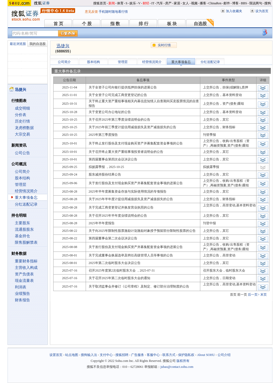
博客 (235, 3)
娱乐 (132, 3)
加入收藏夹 (234, 11)
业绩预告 (22, 294)
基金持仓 (22, 236)
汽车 (159, 3)
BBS (244, 3)
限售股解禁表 (26, 242)
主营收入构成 (26, 268)
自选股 (200, 23)
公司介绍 (224, 355)
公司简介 (22, 172)
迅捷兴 (62, 46)
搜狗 (267, 3)
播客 (203, 3)
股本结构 (22, 178)
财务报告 (22, 300)
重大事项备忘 (26, 198)
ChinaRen (214, 3)
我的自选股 (37, 44)
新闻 (111, 3)
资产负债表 (24, 274)
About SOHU (206, 355)
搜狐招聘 (121, 355)
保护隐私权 (186, 355)
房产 (168, 3)
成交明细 (22, 108)
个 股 (87, 23)
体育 (120, 3)
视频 (194, 3)
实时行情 (164, 45)
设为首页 (261, 11)
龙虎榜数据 (24, 128)
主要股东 (22, 223)
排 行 (143, 23)
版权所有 (182, 361)
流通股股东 (24, 229)
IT (152, 3)
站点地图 (71, 355)
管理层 (20, 185)
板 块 (172, 23)
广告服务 (137, 355)
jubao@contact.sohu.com (177, 367)
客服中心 (153, 355)
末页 (263, 294)
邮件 (227, 3)
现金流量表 (24, 281)
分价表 (20, 115)
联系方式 (168, 355)
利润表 (20, 287)
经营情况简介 (26, 191)
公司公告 (22, 153)
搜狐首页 (99, 3)
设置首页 (55, 355)
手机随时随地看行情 (113, 12)
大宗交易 (22, 134)
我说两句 (255, 3)
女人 (185, 3)
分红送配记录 (26, 204)
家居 (177, 3)
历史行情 (22, 121)
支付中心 (106, 355)
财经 (146, 3)
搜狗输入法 (89, 355)
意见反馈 (91, 12)
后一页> (253, 294)
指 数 (115, 23)
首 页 (58, 23)
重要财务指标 (26, 261)
